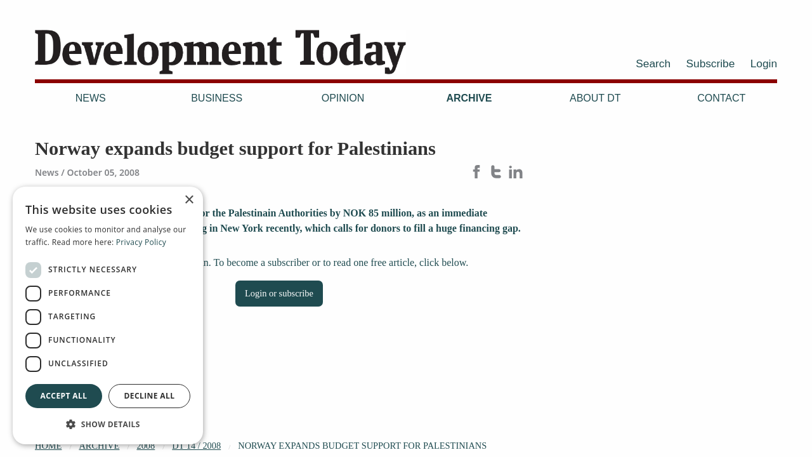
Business (216, 98)
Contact (721, 98)
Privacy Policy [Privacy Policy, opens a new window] (141, 242)
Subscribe (710, 63)
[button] (107, 424)
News (90, 98)
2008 (145, 445)
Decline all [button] (149, 395)
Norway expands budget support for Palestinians (362, 445)
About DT (595, 98)
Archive (469, 98)
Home (48, 445)
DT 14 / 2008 (196, 445)
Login (763, 63)
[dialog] (108, 315)
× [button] (188, 200)
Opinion (343, 98)
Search (653, 63)
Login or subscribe (279, 293)
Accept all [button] (64, 395)
